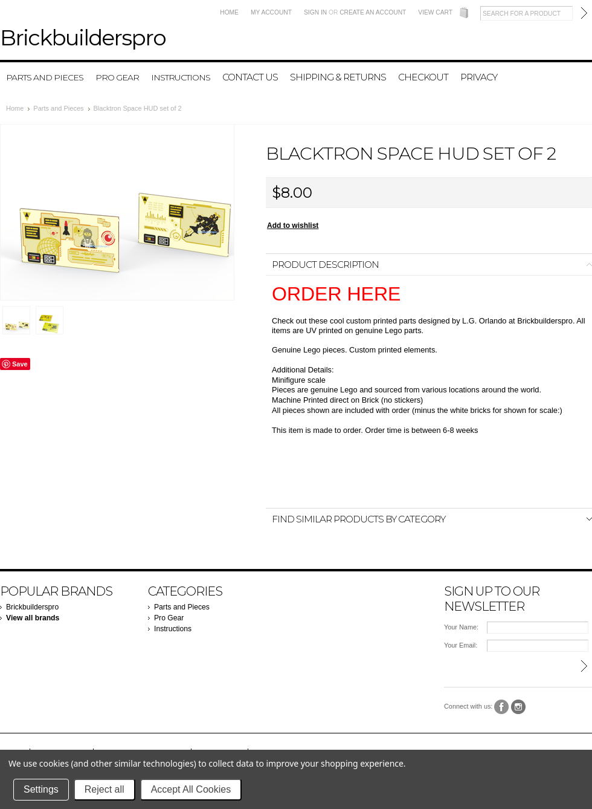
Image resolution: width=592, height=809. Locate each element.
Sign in (315, 12)
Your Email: (460, 645)
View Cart (435, 12)
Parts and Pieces (44, 77)
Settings (41, 789)
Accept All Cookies (191, 789)
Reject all (104, 789)
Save (20, 364)
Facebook (501, 707)
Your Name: (461, 627)
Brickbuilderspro (32, 607)
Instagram (518, 707)
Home (229, 12)
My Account (271, 12)
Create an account (372, 12)
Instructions (180, 77)
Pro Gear (117, 77)
